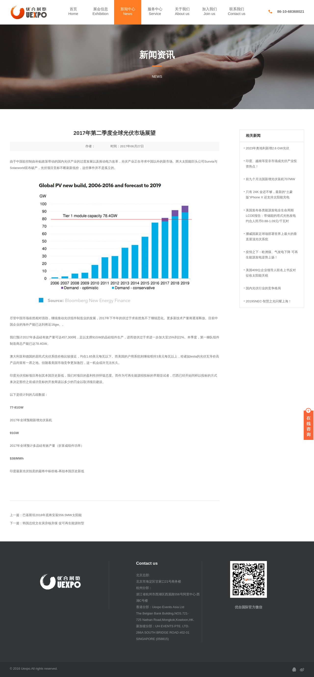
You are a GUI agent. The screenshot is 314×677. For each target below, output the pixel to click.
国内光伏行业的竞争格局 (263, 288)
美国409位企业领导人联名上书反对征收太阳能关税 (271, 272)
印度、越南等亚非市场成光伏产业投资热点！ (271, 163)
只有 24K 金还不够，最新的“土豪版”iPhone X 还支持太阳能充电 (269, 194)
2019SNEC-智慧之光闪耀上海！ (268, 301)
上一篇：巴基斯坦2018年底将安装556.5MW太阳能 (46, 515)
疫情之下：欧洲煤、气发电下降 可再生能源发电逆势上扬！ (272, 254)
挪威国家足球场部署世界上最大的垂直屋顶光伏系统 (271, 236)
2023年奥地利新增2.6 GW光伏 (267, 148)
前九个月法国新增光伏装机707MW (270, 179)
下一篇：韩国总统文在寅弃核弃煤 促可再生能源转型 (47, 523)
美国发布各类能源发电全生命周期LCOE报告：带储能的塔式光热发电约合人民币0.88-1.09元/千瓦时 (271, 215)
